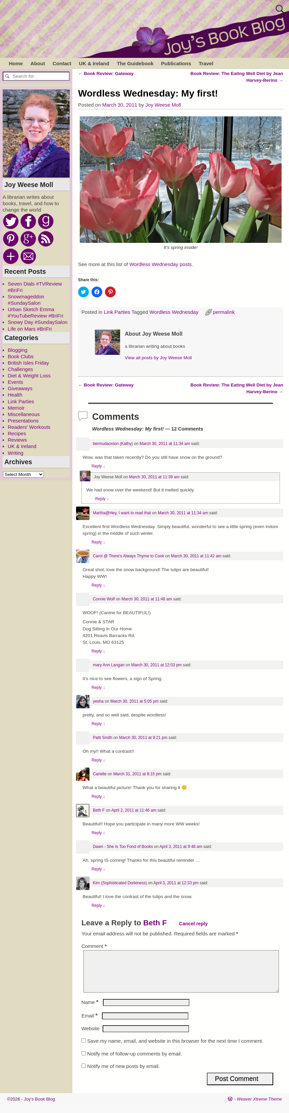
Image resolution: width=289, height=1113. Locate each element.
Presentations (23, 420)
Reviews (17, 440)
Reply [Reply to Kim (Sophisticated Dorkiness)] (98, 905)
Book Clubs (21, 356)
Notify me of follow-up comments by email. (134, 1062)
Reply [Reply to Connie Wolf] (98, 651)
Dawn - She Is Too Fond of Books (123, 846)
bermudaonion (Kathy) (113, 443)
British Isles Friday (28, 363)
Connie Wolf (104, 599)
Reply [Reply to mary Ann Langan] (98, 687)
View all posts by (158, 357)
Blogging (17, 350)
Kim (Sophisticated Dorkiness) (120, 883)
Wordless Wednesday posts (161, 264)
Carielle (100, 774)
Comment (94, 946)
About (37, 63)
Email (90, 1024)
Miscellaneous (24, 414)
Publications (176, 63)
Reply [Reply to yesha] (98, 723)
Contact (61, 63)
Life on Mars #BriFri (30, 329)
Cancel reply (193, 923)
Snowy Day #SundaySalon (38, 322)
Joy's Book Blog (39, 1107)
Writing (15, 453)
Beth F (99, 810)
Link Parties (117, 312)
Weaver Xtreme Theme (259, 1107)
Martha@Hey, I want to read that (122, 513)
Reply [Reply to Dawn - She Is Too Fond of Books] (98, 869)
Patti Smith (102, 737)
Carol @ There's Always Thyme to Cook (128, 556)
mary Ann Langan (108, 665)
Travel (205, 63)
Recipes (17, 433)
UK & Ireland (94, 63)
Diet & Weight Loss (29, 375)
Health (15, 395)
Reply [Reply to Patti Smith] (98, 760)
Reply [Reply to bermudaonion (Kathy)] (98, 466)
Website (90, 1036)
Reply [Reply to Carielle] (98, 796)
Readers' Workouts (29, 427)
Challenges (20, 369)
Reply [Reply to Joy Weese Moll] (102, 498)
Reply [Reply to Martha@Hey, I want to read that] (98, 542)
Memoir (16, 408)
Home (16, 63)
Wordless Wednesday (173, 312)
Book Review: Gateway (106, 73)
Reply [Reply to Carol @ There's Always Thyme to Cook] (98, 585)
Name (90, 1010)
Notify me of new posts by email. (123, 1074)
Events (15, 382)
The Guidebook (135, 63)
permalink (224, 312)
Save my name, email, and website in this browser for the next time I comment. (175, 1049)
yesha (98, 701)
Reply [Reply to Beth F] (98, 832)
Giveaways (20, 388)
